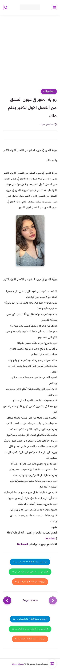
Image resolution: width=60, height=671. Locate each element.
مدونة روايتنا (18, 664)
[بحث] (5, 7)
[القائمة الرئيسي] (54, 7)
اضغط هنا (50, 538)
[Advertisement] (30, 53)
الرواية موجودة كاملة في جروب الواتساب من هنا (30, 572)
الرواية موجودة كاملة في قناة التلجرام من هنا (30, 562)
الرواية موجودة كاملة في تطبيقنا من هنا (30, 581)
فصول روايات (48, 91)
